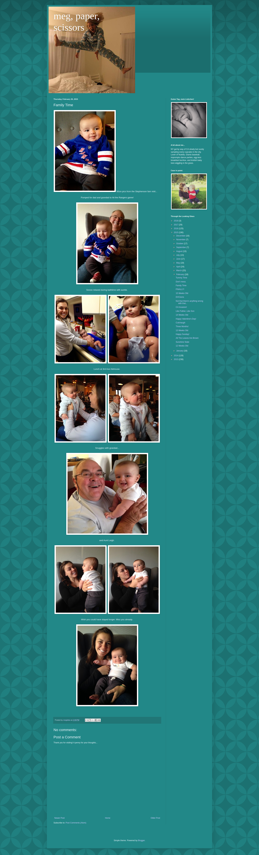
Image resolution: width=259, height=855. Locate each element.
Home (107, 818)
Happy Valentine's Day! (186, 319)
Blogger (141, 840)
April (178, 267)
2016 (176, 228)
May (178, 263)
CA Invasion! (181, 307)
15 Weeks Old (182, 293)
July (178, 255)
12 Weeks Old (182, 346)
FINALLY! (180, 289)
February (180, 274)
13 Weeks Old (182, 330)
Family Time (181, 285)
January (180, 351)
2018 (176, 221)
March (179, 270)
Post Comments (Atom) (76, 823)
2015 (176, 232)
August (179, 251)
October (180, 243)
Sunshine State (182, 342)
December (181, 236)
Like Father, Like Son (185, 311)
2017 (176, 225)
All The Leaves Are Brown (187, 338)
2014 (176, 355)
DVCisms (180, 297)
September (181, 247)
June (178, 259)
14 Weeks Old (182, 315)
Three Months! (182, 326)
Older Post (155, 818)
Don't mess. (181, 282)
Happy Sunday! (182, 334)
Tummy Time (181, 278)
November (181, 239)
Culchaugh (180, 323)
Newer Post (59, 818)
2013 (176, 359)
